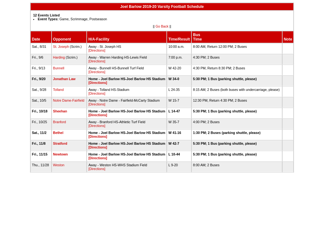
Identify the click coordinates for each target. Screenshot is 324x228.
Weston (59, 165)
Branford (59, 122)
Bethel (58, 133)
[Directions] (96, 50)
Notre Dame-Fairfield (68, 100)
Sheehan (60, 111)
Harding (59, 57)
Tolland (58, 90)
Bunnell (59, 68)
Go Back (162, 26)
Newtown (60, 154)
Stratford (60, 143)
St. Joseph (61, 46)
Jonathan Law (64, 79)
